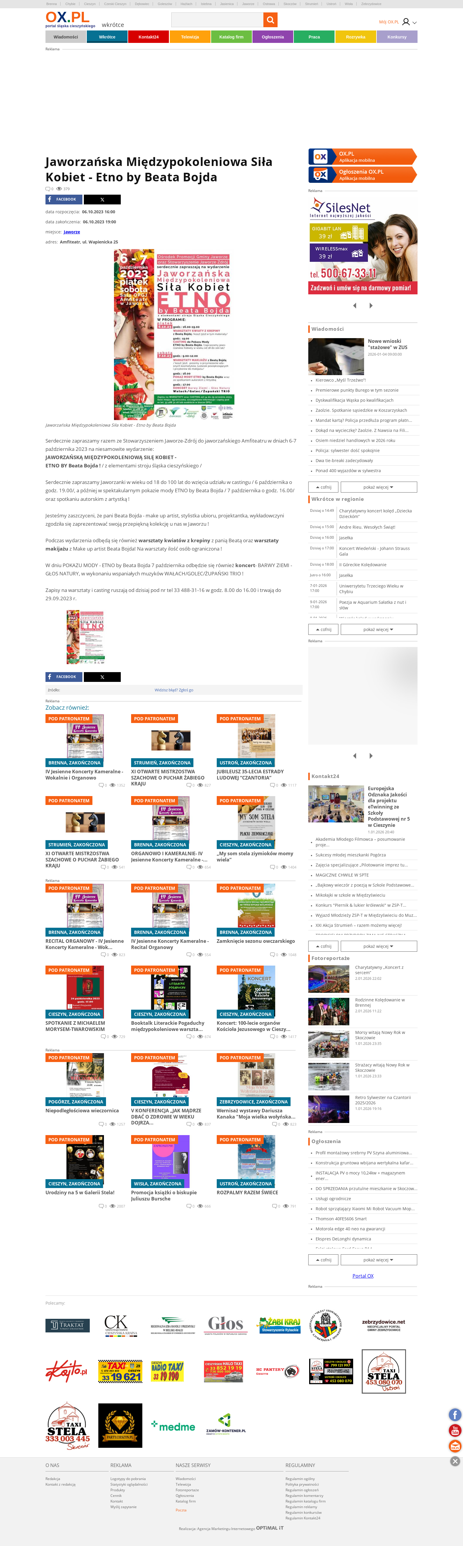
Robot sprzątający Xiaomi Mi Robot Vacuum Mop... (365, 1208)
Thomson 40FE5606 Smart (341, 1218)
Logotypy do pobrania (128, 1478)
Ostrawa (269, 4)
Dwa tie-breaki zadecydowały (344, 460)
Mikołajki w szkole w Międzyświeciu (350, 895)
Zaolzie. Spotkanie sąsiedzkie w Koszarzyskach (361, 410)
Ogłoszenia (273, 37)
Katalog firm (231, 37)
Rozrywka (355, 37)
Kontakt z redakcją (60, 1484)
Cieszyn (90, 4)
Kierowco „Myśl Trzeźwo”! (341, 380)
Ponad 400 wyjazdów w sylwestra (348, 470)
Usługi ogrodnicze (333, 1198)
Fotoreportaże (331, 958)
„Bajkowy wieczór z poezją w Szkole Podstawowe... (365, 885)
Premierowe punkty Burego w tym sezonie (357, 390)
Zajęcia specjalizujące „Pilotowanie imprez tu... (362, 865)
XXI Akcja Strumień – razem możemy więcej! (359, 925)
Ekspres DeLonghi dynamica (343, 1239)
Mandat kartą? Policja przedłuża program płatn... (364, 420)
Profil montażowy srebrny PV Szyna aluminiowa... (364, 1153)
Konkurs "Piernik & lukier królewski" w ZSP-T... (361, 905)
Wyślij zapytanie (123, 1506)
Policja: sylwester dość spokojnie (348, 450)
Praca (314, 37)
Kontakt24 (149, 37)
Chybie (70, 4)
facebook (62, 199)
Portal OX (363, 1276)
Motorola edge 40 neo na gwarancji (350, 1229)
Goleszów (165, 4)
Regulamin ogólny (300, 1478)
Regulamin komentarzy (304, 1495)
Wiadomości (66, 37)
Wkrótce (107, 37)
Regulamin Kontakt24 (303, 1518)
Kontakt (116, 1501)
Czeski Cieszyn (115, 4)
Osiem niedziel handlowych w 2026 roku (355, 440)
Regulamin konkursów (304, 1512)
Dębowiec (142, 4)
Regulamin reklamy (301, 1506)
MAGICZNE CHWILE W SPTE (342, 875)
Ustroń (331, 4)
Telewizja (190, 37)
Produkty (117, 1489)
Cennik (116, 1495)
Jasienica (227, 4)
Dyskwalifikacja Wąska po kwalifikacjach (355, 400)
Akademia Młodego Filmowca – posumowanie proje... (360, 842)
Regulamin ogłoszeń (302, 1489)
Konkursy (397, 37)
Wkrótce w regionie (338, 499)
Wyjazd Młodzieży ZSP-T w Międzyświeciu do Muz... (366, 915)
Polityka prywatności (302, 1484)
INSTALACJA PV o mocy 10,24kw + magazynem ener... (360, 1175)
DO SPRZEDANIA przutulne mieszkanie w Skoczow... (367, 1188)
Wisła (349, 4)
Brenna (51, 4)
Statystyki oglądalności (129, 1484)
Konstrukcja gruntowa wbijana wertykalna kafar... (364, 1163)
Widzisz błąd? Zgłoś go (174, 690)
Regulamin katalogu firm (306, 1501)
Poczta (181, 1510)
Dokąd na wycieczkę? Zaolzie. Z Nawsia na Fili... (362, 430)
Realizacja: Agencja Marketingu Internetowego (231, 1528)
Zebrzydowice (371, 4)
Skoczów (289, 4)
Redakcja (52, 1478)
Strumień (311, 4)
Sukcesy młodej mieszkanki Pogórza (351, 855)
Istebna (206, 4)
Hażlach (187, 4)
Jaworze (248, 4)
